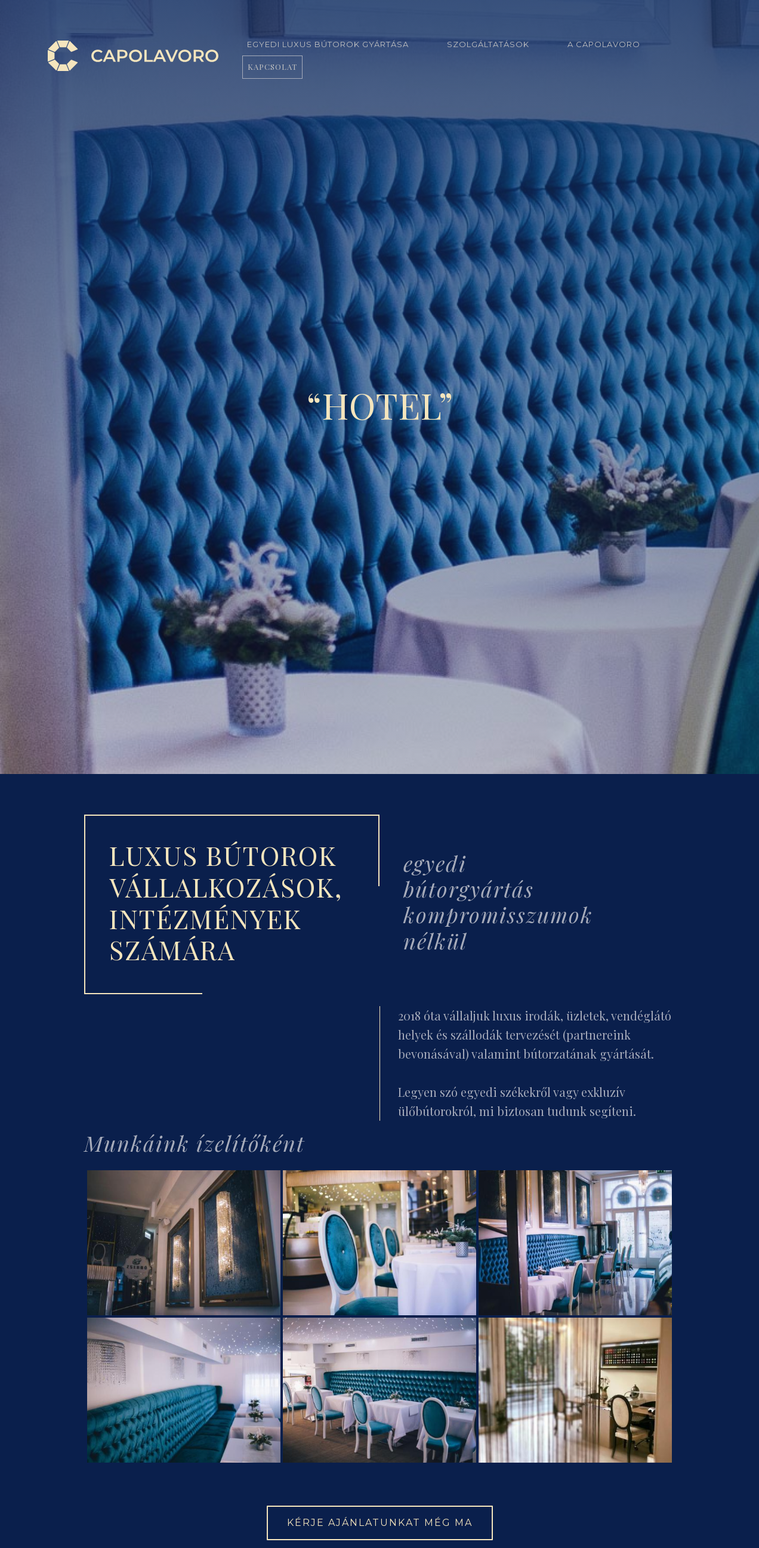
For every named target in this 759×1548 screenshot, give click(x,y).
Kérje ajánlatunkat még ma (380, 1522)
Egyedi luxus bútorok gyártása (328, 44)
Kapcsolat (272, 66)
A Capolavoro (603, 44)
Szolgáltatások (488, 44)
